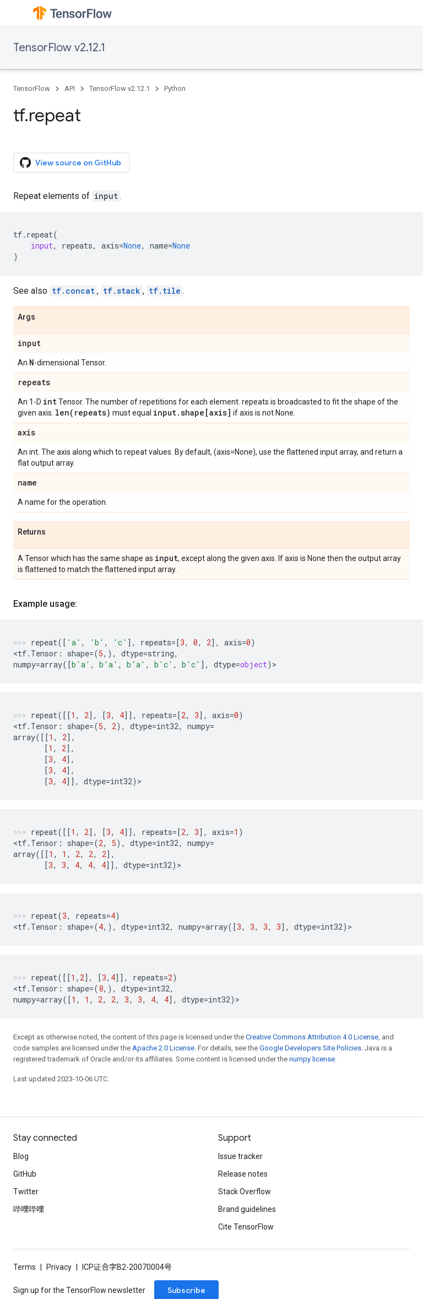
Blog (21, 1156)
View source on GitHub (70, 162)
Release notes (243, 1173)
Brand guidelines (247, 1209)
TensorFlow (31, 88)
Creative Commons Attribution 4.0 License (312, 1037)
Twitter (26, 1191)
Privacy (59, 1267)
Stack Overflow (244, 1191)
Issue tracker (240, 1156)
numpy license (312, 1059)
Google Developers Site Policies (310, 1048)
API (69, 88)
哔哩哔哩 (28, 1209)
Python (175, 88)
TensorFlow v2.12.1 (59, 48)
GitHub (24, 1173)
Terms (24, 1267)
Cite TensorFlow (246, 1226)
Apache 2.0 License (163, 1048)
